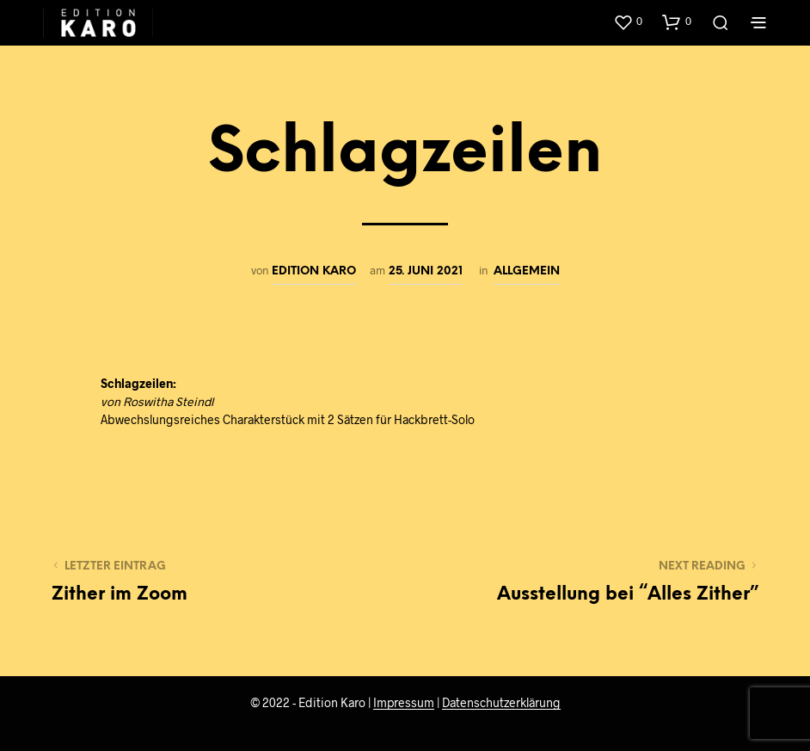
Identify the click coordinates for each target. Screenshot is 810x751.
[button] (627, 21)
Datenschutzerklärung (501, 703)
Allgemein (527, 271)
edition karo (314, 271)
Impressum (403, 703)
